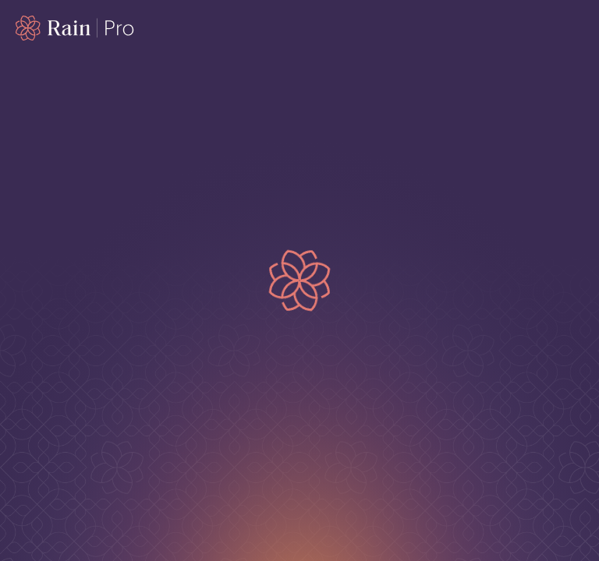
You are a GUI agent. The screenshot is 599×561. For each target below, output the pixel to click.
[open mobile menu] (574, 28)
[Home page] (75, 28)
